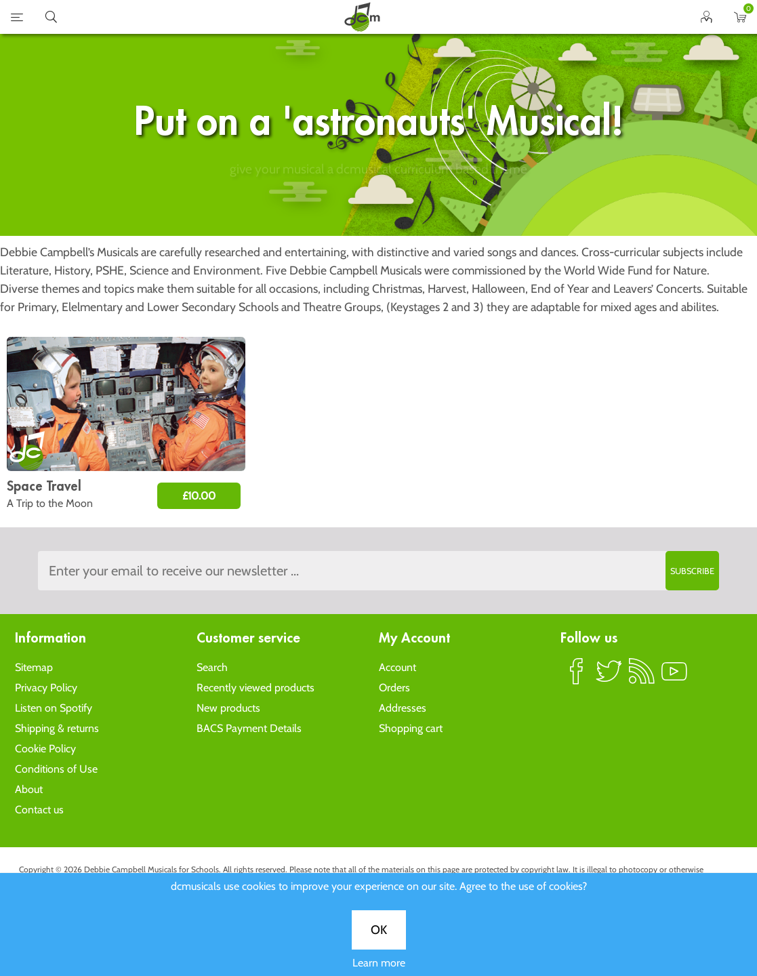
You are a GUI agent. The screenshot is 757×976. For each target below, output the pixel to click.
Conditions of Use (56, 768)
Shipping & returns (57, 728)
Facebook (577, 677)
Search (212, 667)
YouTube (674, 677)
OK (379, 442)
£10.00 (199, 495)
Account (397, 667)
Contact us (39, 809)
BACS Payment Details (249, 728)
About (29, 789)
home (361, 17)
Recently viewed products (255, 687)
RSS (642, 677)
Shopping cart (411, 728)
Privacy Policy (46, 687)
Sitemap (34, 667)
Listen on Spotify (53, 708)
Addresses (402, 708)
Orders (394, 687)
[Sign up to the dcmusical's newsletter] (378, 570)
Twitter (609, 677)
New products (228, 708)
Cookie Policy (45, 748)
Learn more (378, 475)
